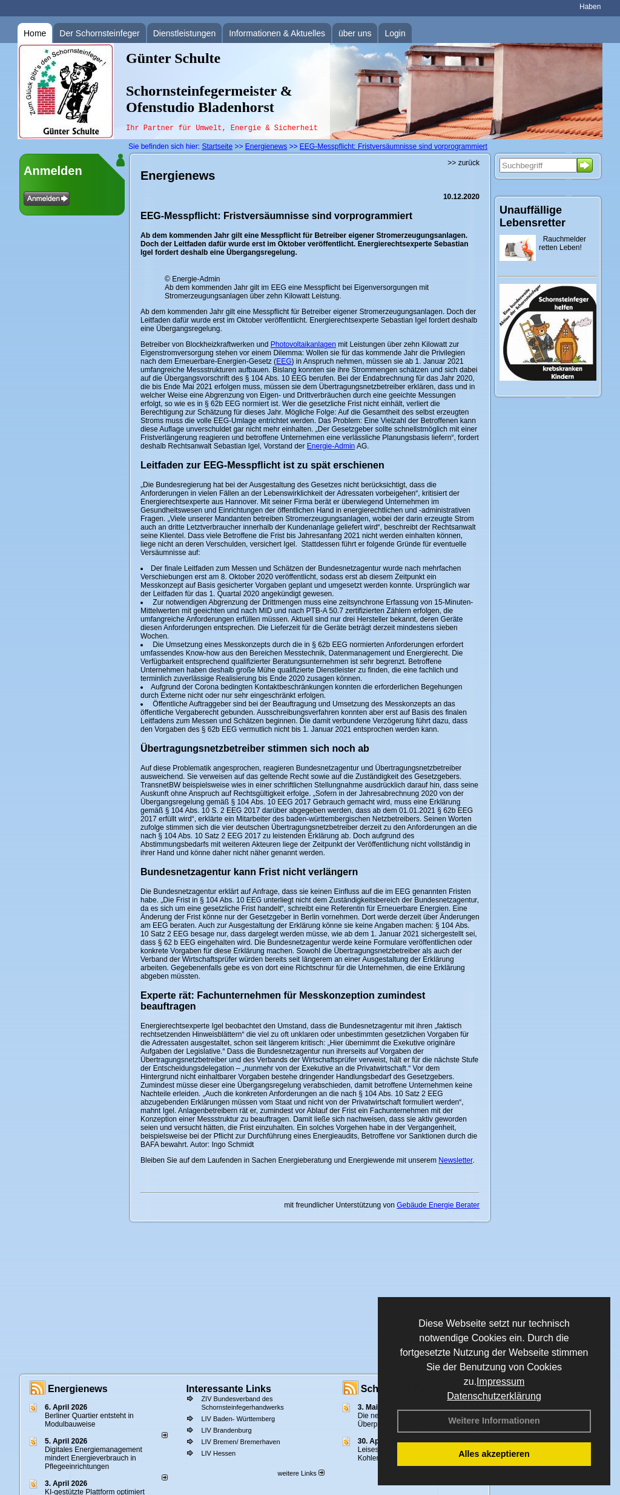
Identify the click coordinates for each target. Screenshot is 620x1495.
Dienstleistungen (184, 33)
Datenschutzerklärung (494, 1396)
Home (35, 33)
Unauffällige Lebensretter (533, 216)
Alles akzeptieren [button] (494, 1454)
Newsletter (455, 1160)
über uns (354, 33)
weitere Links (300, 1473)
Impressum (500, 1381)
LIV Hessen (218, 1453)
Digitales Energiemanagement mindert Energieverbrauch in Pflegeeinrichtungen (93, 1458)
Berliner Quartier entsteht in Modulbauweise (89, 1419)
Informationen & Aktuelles (277, 33)
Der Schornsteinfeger (99, 33)
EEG (283, 361)
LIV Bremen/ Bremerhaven (240, 1441)
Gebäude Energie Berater (438, 1205)
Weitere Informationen (494, 1420)
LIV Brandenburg (226, 1430)
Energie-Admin (331, 446)
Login (394, 33)
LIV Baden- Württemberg (238, 1418)
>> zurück (463, 163)
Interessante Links (228, 1389)
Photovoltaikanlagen (303, 344)
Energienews (78, 1389)
